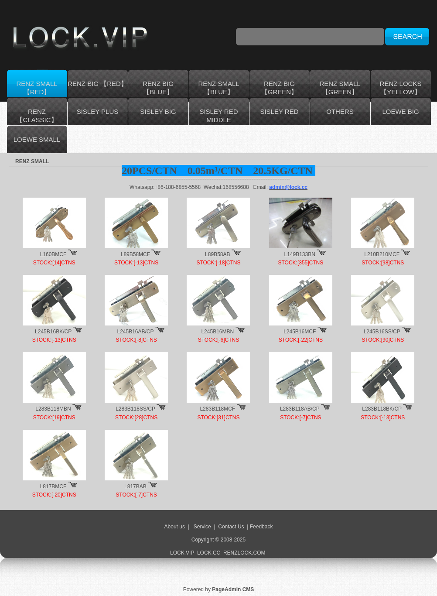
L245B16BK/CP (53, 332)
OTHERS (340, 111)
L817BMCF (53, 486)
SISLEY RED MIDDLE (218, 115)
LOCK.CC (208, 553)
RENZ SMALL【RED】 (36, 88)
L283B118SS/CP (135, 409)
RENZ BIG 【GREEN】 (279, 88)
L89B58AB (217, 254)
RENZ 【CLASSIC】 (36, 115)
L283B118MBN (53, 409)
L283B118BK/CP (382, 409)
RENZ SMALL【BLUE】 (218, 88)
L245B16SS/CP (382, 332)
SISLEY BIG (158, 111)
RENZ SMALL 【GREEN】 (339, 88)
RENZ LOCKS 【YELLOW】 (401, 88)
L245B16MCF (299, 332)
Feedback (261, 527)
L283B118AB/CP (300, 409)
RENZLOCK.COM (245, 553)
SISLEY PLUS (98, 111)
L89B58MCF (135, 254)
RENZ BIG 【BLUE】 (158, 88)
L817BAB (135, 486)
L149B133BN (299, 254)
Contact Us (231, 527)
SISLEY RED (279, 111)
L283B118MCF (217, 409)
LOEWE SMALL (37, 139)
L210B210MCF (381, 254)
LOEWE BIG (400, 111)
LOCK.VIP (182, 553)
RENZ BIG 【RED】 (97, 83)
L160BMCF (53, 254)
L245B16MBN (217, 332)
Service (202, 527)
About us (174, 527)
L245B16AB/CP (135, 332)
